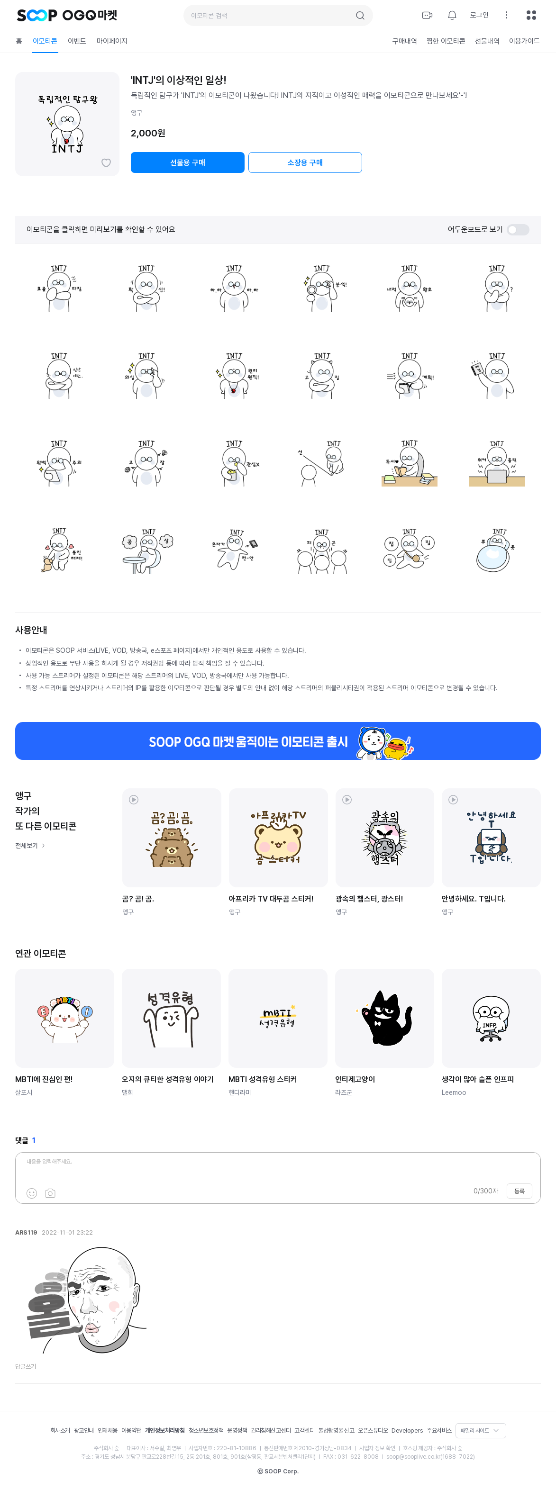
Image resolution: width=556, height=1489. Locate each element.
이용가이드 (524, 41)
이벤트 (77, 41)
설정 (506, 15)
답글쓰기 (25, 1366)
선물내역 (487, 41)
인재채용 (108, 1430)
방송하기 (427, 15)
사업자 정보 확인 (377, 1448)
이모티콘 (45, 41)
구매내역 (404, 41)
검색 (360, 15)
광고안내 (84, 1430)
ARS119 (26, 1232)
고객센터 (304, 1430)
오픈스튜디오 (373, 1430)
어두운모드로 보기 (488, 229)
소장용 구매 (305, 162)
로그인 (479, 15)
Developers (407, 1430)
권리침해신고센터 (271, 1430)
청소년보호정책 (206, 1430)
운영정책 (237, 1430)
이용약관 (131, 1430)
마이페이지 (112, 41)
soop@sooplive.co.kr (413, 1456)
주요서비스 (439, 1430)
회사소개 (60, 1430)
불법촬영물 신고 (336, 1430)
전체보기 (26, 845)
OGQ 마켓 (90, 15)
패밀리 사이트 (475, 1430)
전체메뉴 (531, 15)
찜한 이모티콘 (446, 41)
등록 (519, 1191)
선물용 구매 (187, 162)
